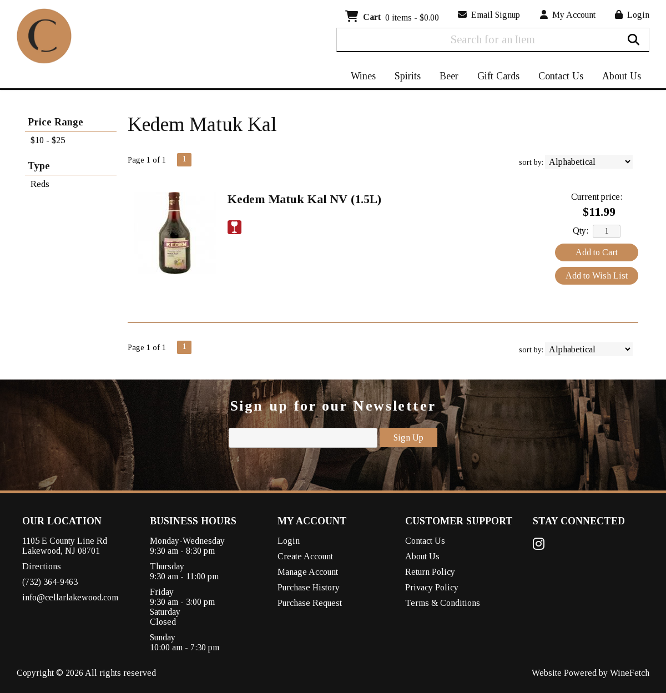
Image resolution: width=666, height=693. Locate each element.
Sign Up (408, 437)
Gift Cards (498, 76)
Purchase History (309, 587)
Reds (40, 184)
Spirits (404, 77)
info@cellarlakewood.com (70, 597)
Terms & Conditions (442, 603)
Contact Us (560, 76)
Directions (41, 566)
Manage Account (308, 571)
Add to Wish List (597, 275)
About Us (618, 77)
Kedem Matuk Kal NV (304, 199)
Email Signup (489, 14)
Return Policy (430, 571)
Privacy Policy (431, 587)
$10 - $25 (48, 140)
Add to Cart (597, 252)
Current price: (596, 196)
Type (39, 165)
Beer (445, 77)
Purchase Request (310, 603)
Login (632, 14)
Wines (359, 77)
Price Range (55, 122)
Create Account (305, 556)
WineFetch (629, 672)
